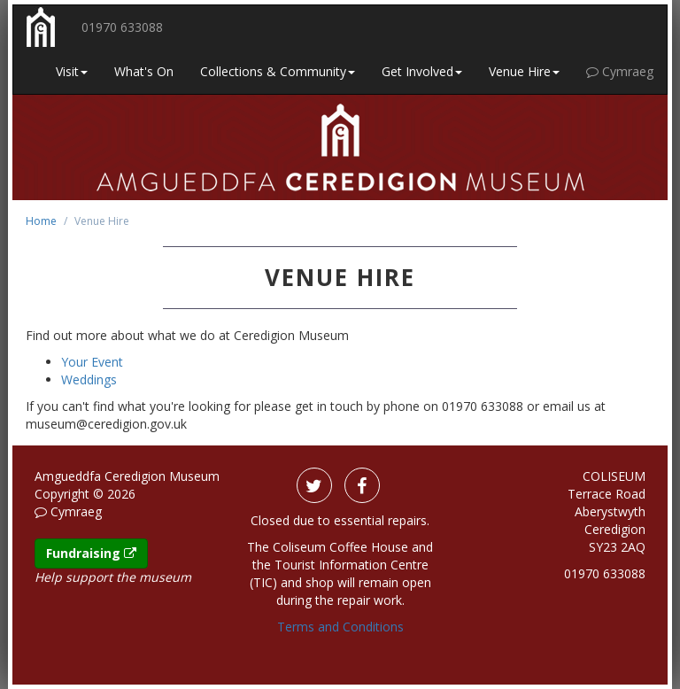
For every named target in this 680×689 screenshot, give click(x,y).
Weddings (89, 379)
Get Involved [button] (422, 71)
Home (41, 220)
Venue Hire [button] (524, 71)
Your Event (92, 361)
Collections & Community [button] (277, 71)
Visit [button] (72, 71)
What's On (144, 71)
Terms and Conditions (340, 626)
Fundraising (91, 553)
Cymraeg (619, 71)
